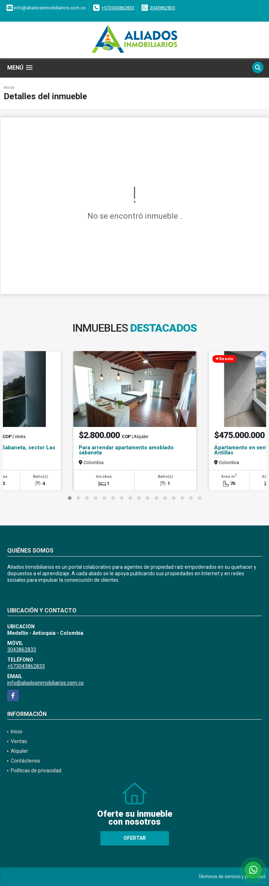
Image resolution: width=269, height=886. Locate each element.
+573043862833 (117, 7)
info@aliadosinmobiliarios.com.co (45, 683)
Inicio (9, 87)
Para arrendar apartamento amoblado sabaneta (126, 450)
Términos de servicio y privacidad (232, 876)
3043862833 (162, 7)
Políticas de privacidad (36, 770)
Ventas (19, 741)
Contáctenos (25, 761)
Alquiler (19, 751)
